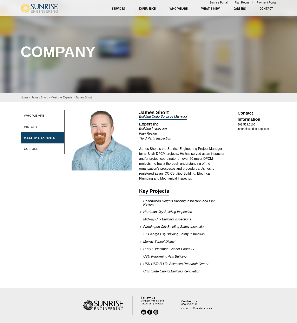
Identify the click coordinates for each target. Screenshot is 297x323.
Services (118, 9)
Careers (239, 9)
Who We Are (179, 9)
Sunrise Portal (218, 2)
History (31, 126)
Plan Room (242, 2)
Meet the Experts (62, 97)
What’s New (210, 9)
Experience (147, 9)
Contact (266, 9)
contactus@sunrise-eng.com (197, 308)
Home (24, 97)
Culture (31, 148)
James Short (39, 97)
